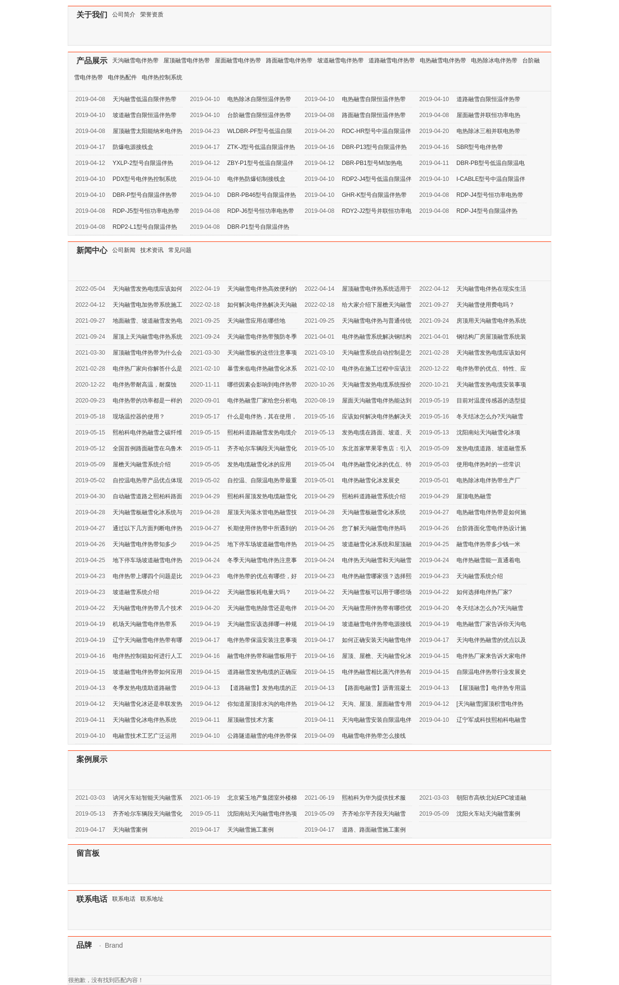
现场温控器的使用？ (139, 416)
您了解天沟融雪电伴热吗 (374, 528)
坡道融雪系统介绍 (136, 592)
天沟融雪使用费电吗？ (486, 304)
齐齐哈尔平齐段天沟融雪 (374, 813)
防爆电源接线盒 (133, 147)
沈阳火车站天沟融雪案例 (488, 813)
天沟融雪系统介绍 (480, 576)
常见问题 (180, 250)
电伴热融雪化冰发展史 (371, 480)
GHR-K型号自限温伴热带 (374, 195)
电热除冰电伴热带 (494, 60)
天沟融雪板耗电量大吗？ (259, 592)
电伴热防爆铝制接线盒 (256, 179)
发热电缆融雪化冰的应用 (259, 464)
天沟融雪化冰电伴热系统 (145, 719)
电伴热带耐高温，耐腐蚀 (145, 384)
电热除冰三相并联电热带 (488, 131)
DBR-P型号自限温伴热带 (145, 195)
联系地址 (151, 898)
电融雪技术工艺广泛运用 (145, 735)
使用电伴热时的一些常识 (488, 464)
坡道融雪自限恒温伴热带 (145, 115)
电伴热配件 (122, 77)
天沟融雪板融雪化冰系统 (374, 512)
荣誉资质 (151, 14)
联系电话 (91, 899)
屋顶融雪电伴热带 (186, 60)
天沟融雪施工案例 (250, 829)
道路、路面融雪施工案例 (374, 829)
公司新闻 (123, 250)
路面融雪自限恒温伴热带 (374, 115)
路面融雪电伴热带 (289, 60)
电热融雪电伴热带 (443, 60)
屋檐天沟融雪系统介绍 (142, 464)
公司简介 (123, 14)
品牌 (84, 945)
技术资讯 (151, 250)
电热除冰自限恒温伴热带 (259, 99)
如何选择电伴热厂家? (484, 592)
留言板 (88, 853)
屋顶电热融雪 (474, 496)
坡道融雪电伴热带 (340, 60)
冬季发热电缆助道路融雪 (145, 688)
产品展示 (91, 61)
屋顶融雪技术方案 (250, 719)
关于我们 (91, 15)
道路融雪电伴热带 (391, 60)
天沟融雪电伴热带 (135, 60)
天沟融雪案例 (130, 829)
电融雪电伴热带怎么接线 (374, 735)
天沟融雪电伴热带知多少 (145, 544)
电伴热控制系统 (162, 77)
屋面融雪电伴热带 (238, 60)
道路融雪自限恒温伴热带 (488, 99)
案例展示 (91, 759)
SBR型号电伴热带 (480, 147)
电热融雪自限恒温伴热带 (374, 99)
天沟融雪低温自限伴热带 (145, 99)
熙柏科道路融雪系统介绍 (374, 496)
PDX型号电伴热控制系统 (145, 179)
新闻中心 (91, 250)
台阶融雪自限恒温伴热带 (259, 115)
